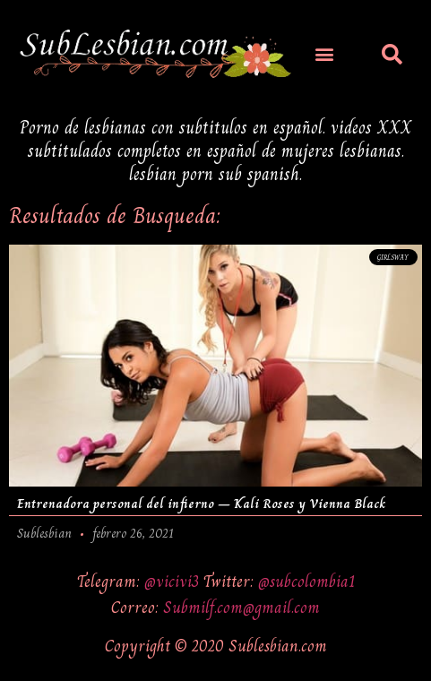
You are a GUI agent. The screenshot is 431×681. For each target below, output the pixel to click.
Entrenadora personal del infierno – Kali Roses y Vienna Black (201, 503)
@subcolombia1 (306, 581)
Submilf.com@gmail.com (241, 607)
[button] (324, 53)
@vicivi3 (173, 581)
